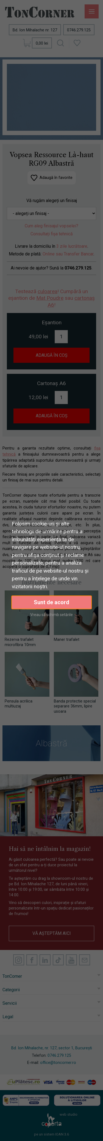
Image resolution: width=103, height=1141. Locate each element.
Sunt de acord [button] (51, 602)
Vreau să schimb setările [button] (51, 614)
